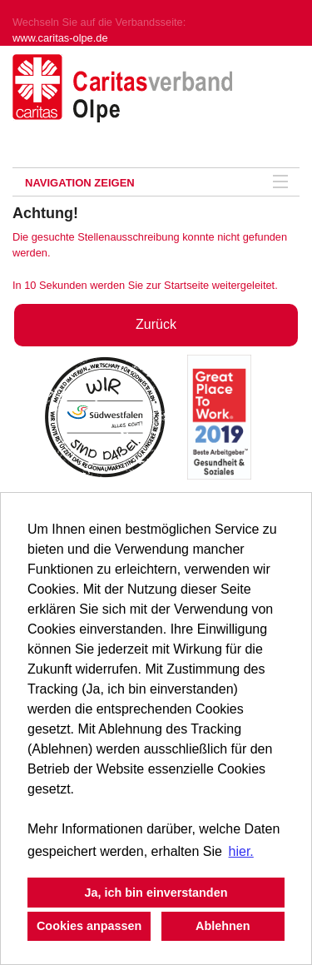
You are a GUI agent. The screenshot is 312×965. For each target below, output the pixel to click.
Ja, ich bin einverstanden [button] (156, 892)
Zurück (156, 324)
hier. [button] (241, 851)
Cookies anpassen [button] (89, 926)
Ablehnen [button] (223, 926)
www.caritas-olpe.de (60, 38)
